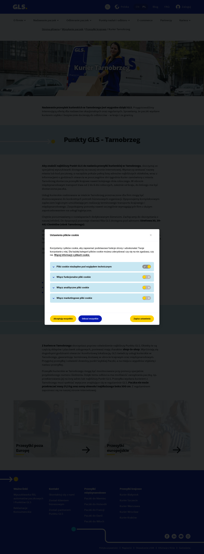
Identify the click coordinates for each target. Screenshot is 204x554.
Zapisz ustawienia (142, 318)
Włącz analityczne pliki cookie (73, 287)
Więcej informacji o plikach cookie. (72, 255)
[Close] (151, 235)
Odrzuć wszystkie (90, 318)
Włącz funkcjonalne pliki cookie (74, 277)
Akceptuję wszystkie (63, 318)
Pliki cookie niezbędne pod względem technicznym (84, 266)
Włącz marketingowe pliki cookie (74, 298)
